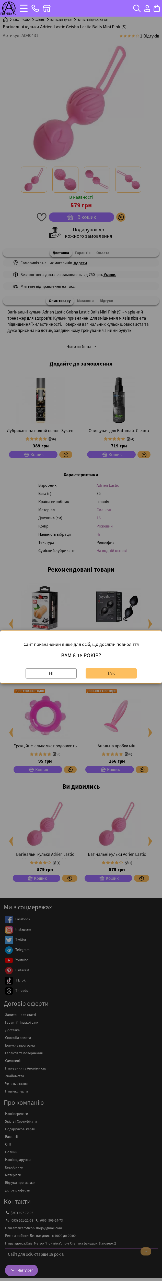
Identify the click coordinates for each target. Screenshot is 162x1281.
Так (111, 673)
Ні (51, 673)
